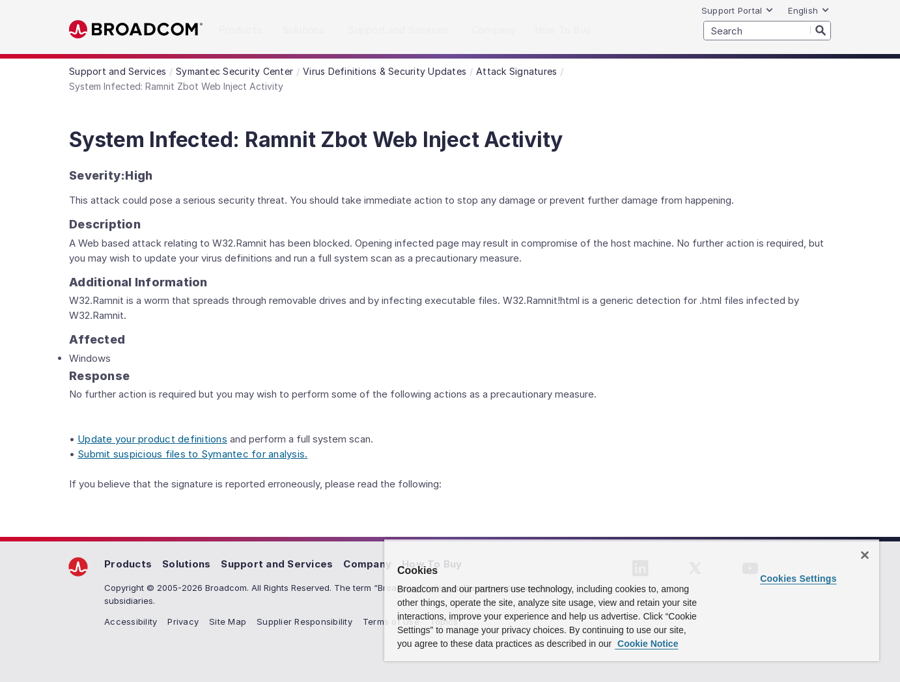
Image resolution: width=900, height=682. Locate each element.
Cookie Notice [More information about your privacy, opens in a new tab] (646, 643)
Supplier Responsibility (304, 621)
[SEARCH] (767, 30)
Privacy (183, 621)
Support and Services (277, 564)
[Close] (865, 555)
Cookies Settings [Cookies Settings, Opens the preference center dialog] (798, 578)
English (809, 10)
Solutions (186, 564)
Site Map (227, 621)
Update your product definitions (152, 439)
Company (367, 564)
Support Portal (737, 10)
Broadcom (136, 29)
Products (128, 564)
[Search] (820, 29)
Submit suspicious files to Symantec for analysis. (192, 454)
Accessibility (130, 621)
